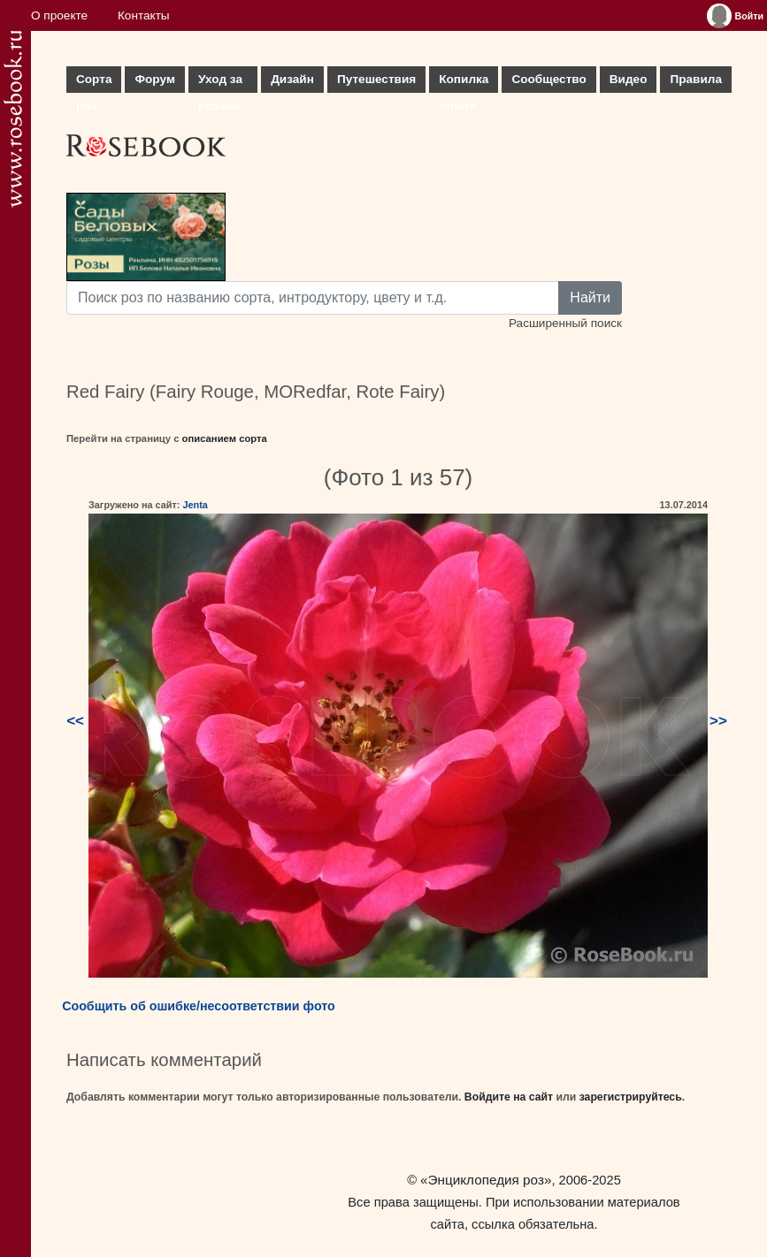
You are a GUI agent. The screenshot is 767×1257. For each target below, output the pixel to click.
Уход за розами (220, 82)
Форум (154, 79)
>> (718, 720)
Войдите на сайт (508, 1097)
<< (75, 720)
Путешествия (376, 79)
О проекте (59, 15)
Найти (590, 297)
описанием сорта (224, 438)
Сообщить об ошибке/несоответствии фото (198, 1006)
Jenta (194, 504)
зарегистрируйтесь (630, 1097)
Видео (629, 79)
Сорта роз (93, 82)
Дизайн (292, 79)
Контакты (144, 15)
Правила (696, 79)
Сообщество (548, 79)
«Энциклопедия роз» (485, 1179)
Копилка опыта (463, 82)
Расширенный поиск (565, 323)
